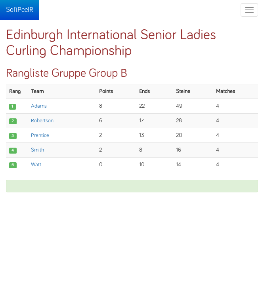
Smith (37, 150)
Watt (36, 164)
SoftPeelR (19, 9)
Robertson (42, 121)
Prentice (40, 135)
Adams (39, 106)
